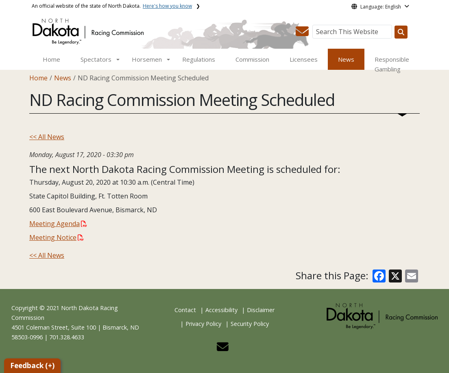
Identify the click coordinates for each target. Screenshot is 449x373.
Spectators (96, 59)
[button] (302, 33)
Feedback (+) (32, 365)
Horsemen (147, 59)
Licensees (304, 59)
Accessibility (221, 310)
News (346, 59)
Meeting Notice (56, 237)
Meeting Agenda (58, 223)
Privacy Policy (203, 324)
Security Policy (250, 324)
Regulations (198, 59)
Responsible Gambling (392, 64)
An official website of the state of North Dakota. (112, 5)
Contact (185, 310)
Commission (252, 59)
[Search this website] (401, 32)
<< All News (46, 136)
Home (51, 59)
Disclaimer (261, 310)
